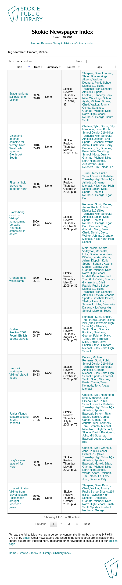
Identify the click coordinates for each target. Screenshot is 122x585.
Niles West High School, (97, 98)
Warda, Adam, (91, 472)
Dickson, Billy (98, 479)
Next (87, 523)
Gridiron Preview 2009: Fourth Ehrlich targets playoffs (18, 334)
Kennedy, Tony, (103, 95)
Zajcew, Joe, (101, 266)
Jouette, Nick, (90, 423)
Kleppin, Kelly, (100, 260)
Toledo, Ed (107, 167)
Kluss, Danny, (100, 154)
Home (35, 43)
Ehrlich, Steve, (91, 345)
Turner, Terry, (90, 173)
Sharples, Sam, (91, 73)
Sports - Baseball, (93, 142)
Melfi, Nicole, (90, 248)
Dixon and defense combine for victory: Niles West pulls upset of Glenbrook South (17, 146)
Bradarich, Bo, (91, 148)
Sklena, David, (91, 432)
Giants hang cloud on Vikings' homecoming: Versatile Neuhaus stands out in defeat (17, 223)
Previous (40, 523)
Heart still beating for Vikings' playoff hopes (18, 373)
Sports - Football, (93, 191)
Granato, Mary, (91, 229)
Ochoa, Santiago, (93, 107)
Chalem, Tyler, (91, 126)
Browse (46, 43)
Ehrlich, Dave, (99, 232)
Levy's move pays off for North (17, 463)
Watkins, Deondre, (92, 81)
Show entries (20, 61)
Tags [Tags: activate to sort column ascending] (99, 66)
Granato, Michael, (93, 110)
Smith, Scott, (100, 188)
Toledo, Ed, (95, 476)
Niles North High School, (96, 112)
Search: (96, 61)
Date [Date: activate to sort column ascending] (37, 66)
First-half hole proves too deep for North (18, 185)
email (26, 537)
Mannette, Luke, (92, 129)
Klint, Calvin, (96, 279)
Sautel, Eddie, (91, 416)
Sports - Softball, (92, 263)
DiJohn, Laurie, (91, 257)
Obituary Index (84, 43)
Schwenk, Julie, (92, 304)
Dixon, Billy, (108, 126)
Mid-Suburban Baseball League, (94, 437)
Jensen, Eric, (102, 138)
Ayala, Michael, (91, 101)
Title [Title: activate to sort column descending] (19, 66)
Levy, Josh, (99, 301)
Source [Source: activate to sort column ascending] (71, 66)
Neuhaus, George (93, 510)
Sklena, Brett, (90, 401)
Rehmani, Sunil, (92, 204)
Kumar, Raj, (99, 419)
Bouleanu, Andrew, (101, 254)
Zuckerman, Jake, (93, 163)
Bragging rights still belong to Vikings (18, 96)
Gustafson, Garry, (102, 145)
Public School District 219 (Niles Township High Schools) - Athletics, (98, 87)
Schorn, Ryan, (103, 413)
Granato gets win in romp (17, 279)
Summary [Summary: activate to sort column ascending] (52, 66)
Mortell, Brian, (91, 276)
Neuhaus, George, (93, 117)
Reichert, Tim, (91, 167)
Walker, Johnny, (100, 104)
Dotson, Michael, (92, 357)
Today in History (63, 43)
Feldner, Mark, (102, 335)
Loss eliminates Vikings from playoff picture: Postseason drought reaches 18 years (19, 498)
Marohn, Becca (101, 310)
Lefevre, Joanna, (104, 295)
